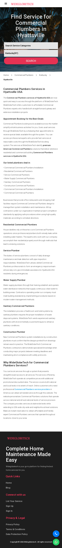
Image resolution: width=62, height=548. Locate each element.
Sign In (9, 511)
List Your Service (14, 501)
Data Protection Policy (17, 534)
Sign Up (9, 506)
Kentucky (43, 75)
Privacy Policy (13, 524)
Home (6, 75)
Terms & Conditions (15, 529)
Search (31, 60)
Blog (8, 487)
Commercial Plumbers (24, 75)
